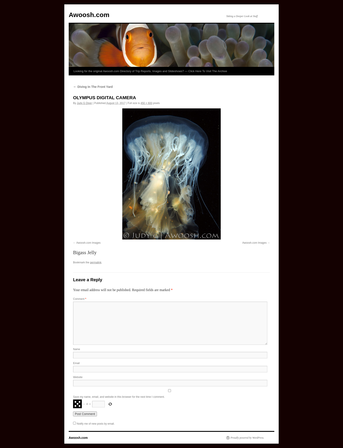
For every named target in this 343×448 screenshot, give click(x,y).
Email (76, 363)
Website (77, 377)
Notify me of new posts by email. (96, 423)
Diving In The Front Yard (93, 87)
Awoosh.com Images (88, 242)
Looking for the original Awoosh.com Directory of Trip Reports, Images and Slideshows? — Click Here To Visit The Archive (150, 71)
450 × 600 (146, 103)
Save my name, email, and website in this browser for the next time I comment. (119, 396)
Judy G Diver (84, 103)
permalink (95, 262)
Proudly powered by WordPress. (247, 437)
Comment (79, 298)
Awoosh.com (89, 14)
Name (76, 349)
